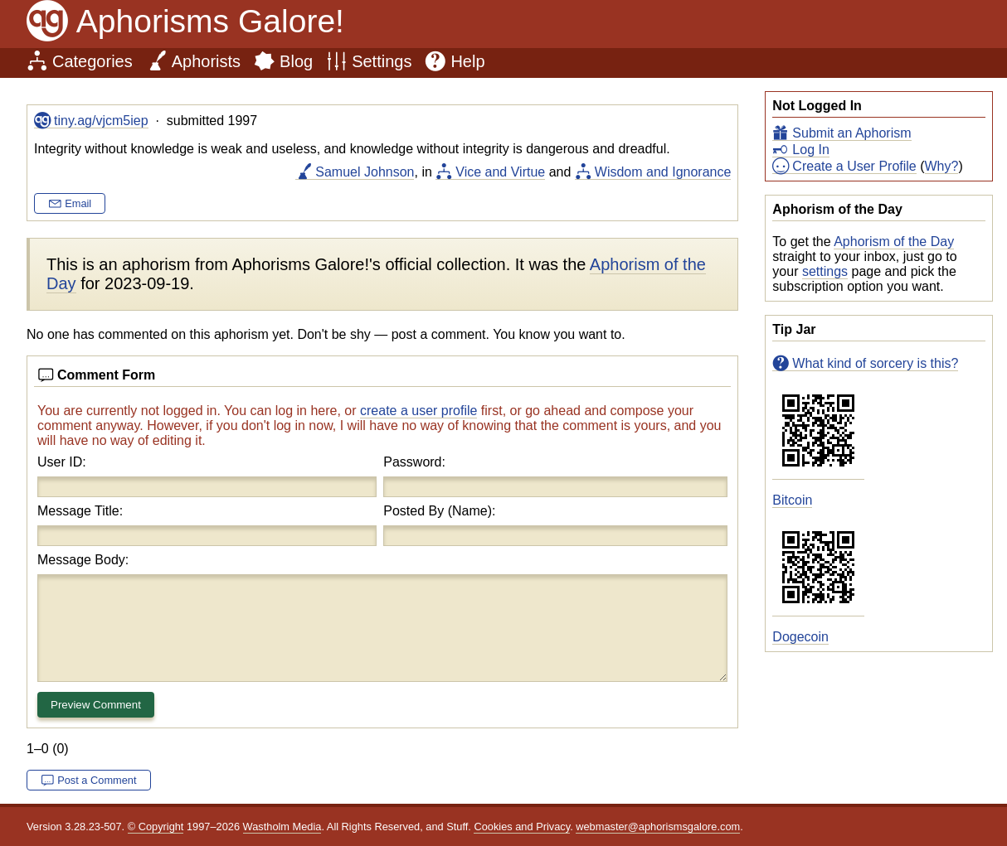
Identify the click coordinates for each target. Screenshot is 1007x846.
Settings (381, 61)
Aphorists (206, 61)
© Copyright (156, 826)
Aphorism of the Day (894, 241)
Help (467, 61)
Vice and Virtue (500, 172)
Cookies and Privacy (522, 826)
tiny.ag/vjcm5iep (101, 121)
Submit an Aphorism (851, 133)
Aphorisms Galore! (210, 21)
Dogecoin (800, 637)
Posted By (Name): (439, 511)
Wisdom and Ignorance (663, 172)
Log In (810, 150)
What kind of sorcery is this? (875, 363)
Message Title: (80, 511)
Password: (414, 462)
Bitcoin (792, 500)
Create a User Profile (854, 166)
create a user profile (418, 411)
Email (78, 203)
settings (825, 271)
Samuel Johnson (364, 172)
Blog (296, 61)
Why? (942, 166)
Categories (92, 61)
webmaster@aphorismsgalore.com (658, 826)
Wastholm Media (282, 826)
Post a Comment (96, 780)
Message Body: (83, 560)
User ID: (61, 462)
